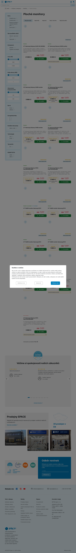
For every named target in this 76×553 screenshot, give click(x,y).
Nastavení (38, 283)
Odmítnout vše (21, 283)
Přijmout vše (55, 283)
